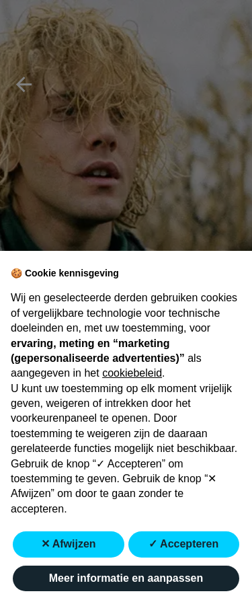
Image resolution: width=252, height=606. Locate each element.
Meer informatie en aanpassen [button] (126, 578)
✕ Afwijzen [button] (68, 544)
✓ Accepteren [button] (183, 544)
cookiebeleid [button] (132, 373)
